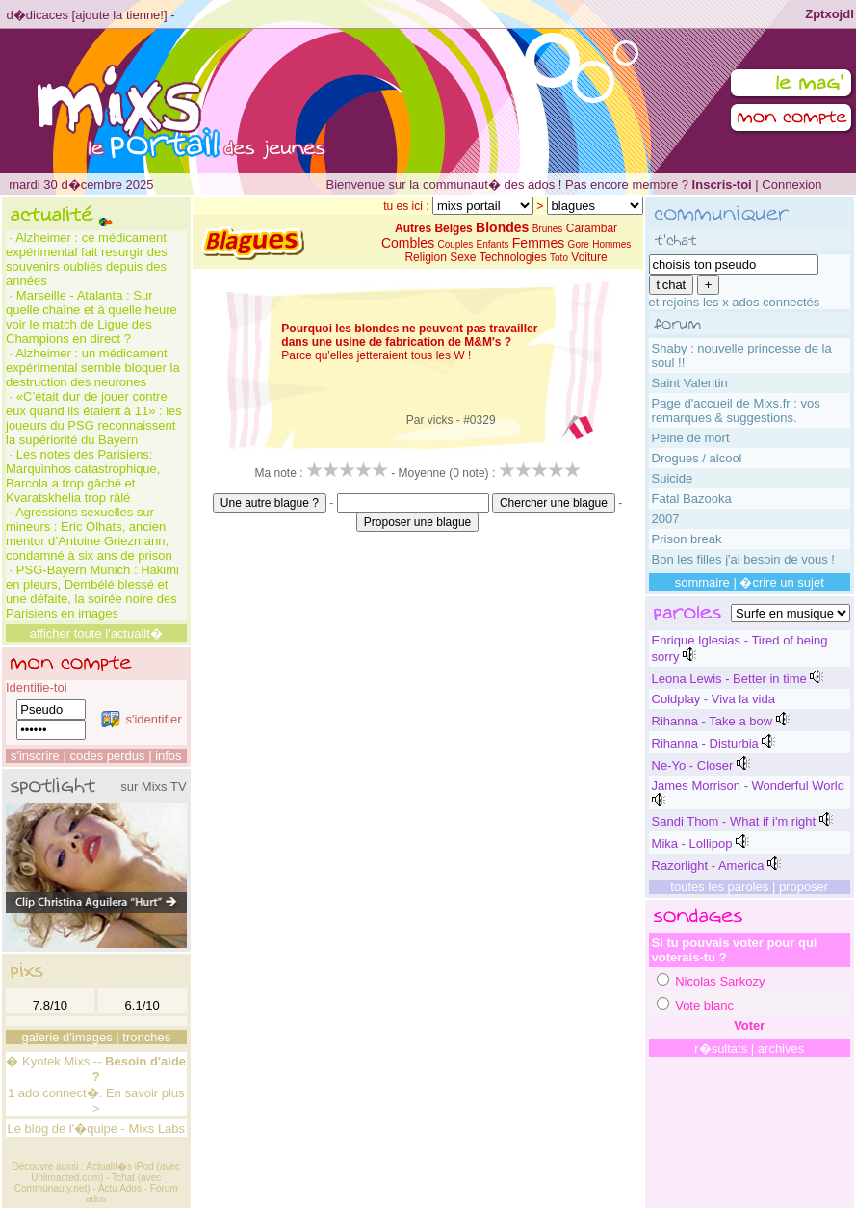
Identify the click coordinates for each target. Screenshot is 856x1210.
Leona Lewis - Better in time (729, 678)
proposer (803, 887)
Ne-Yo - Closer (693, 765)
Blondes (502, 227)
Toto (559, 257)
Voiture (589, 257)
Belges (453, 228)
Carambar (591, 228)
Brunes (547, 229)
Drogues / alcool (697, 458)
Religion (425, 257)
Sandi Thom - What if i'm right (734, 821)
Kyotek (41, 1061)
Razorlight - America (708, 865)
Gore (578, 244)
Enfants (493, 244)
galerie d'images (66, 1037)
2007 (666, 519)
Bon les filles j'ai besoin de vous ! (743, 559)
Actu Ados (120, 1188)
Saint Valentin (690, 383)
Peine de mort (691, 438)
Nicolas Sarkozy (720, 981)
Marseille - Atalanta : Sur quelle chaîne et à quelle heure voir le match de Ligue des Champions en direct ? (91, 317)
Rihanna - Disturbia (705, 743)
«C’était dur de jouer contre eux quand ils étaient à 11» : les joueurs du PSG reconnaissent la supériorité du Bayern (94, 418)
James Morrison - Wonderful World (748, 785)
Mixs (77, 1061)
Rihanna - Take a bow (712, 721)
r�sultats (720, 1048)
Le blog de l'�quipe (62, 1128)
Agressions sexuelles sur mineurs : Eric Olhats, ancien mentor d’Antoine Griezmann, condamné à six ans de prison (89, 534)
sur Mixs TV (153, 786)
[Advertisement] (418, 575)
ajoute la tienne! (119, 15)
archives (781, 1048)
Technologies (513, 257)
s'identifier (141, 719)
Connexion (791, 184)
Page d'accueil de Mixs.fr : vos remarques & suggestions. (736, 410)
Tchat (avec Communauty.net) (87, 1183)
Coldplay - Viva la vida (713, 699)
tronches (146, 1037)
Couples (456, 244)
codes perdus (106, 756)
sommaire (702, 582)
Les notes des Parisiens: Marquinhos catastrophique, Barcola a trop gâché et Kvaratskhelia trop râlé (83, 476)
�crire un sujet (781, 582)
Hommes (611, 244)
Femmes (538, 242)
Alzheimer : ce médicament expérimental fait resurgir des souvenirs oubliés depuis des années (87, 259)
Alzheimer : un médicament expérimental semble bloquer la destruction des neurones (93, 367)
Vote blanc (704, 1005)
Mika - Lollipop (692, 843)
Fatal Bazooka (692, 498)
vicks (441, 420)
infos (168, 756)
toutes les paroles (719, 887)
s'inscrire (35, 756)
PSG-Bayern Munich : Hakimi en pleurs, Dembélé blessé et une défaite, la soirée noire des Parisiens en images (92, 591)
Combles (407, 242)
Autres (413, 228)
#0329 (479, 420)
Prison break (687, 539)
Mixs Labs (157, 1128)
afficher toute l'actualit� (96, 633)
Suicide (672, 478)
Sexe (463, 257)
